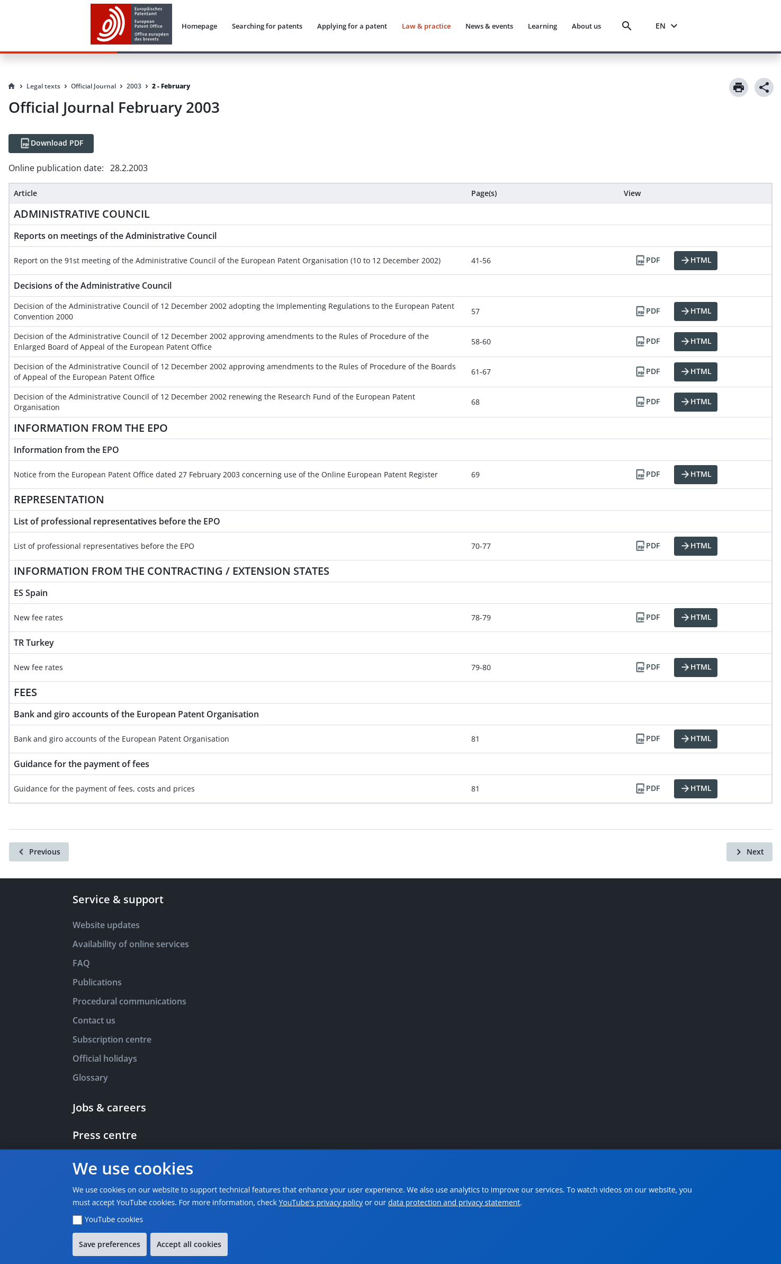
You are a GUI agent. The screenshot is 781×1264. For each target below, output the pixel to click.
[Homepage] (11, 86)
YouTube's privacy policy (321, 1202)
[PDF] (647, 260)
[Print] (738, 87)
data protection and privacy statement (454, 1202)
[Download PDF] (51, 143)
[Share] (764, 87)
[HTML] (695, 260)
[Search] (629, 25)
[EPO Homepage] (131, 26)
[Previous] (39, 851)
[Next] (749, 851)
